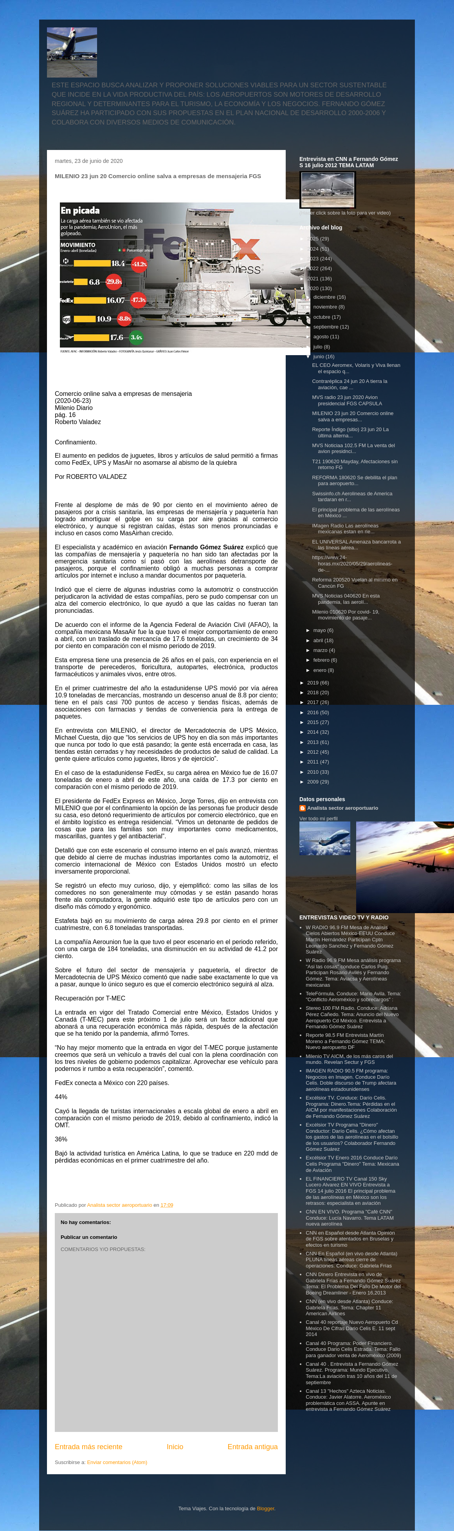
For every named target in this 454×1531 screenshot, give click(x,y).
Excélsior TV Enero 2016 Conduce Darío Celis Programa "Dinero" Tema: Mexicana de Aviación (352, 1164)
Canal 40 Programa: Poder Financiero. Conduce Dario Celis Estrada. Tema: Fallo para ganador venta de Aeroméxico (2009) (353, 1349)
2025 (313, 239)
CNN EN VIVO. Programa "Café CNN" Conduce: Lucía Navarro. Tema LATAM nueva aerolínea (350, 1218)
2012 (313, 752)
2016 (313, 712)
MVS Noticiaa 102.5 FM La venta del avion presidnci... (353, 448)
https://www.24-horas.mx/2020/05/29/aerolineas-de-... (352, 563)
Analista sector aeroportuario (342, 808)
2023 (313, 259)
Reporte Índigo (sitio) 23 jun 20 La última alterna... (350, 432)
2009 (313, 782)
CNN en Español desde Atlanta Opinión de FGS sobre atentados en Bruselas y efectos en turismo (350, 1239)
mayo (320, 630)
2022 (313, 268)
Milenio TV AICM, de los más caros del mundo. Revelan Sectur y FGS (349, 1059)
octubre (322, 317)
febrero (322, 660)
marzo (321, 650)
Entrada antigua (253, 1447)
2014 (313, 732)
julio (318, 347)
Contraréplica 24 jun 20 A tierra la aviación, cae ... (349, 384)
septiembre (326, 327)
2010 (313, 772)
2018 (313, 692)
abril (318, 640)
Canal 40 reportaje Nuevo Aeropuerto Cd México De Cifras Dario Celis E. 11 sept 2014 (352, 1328)
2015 (313, 722)
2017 (313, 702)
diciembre (325, 297)
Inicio (175, 1447)
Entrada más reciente (89, 1447)
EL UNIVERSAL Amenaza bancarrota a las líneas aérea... (356, 545)
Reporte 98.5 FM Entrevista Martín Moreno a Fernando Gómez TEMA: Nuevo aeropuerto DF (345, 1041)
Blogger (265, 1508)
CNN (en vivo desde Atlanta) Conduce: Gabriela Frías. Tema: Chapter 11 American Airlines (349, 1307)
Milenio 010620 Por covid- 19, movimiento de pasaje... (345, 615)
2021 (313, 279)
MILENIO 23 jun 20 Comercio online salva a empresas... (352, 416)
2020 (313, 288)
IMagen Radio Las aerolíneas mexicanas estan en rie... (345, 529)
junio (319, 356)
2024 (313, 249)
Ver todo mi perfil (318, 818)
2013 (313, 742)
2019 (313, 683)
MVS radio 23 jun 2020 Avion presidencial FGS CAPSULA (347, 400)
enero (320, 670)
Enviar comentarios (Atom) (117, 1462)
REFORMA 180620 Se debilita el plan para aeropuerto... (354, 481)
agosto (321, 336)
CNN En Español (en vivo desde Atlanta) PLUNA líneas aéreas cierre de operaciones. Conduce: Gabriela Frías (351, 1260)
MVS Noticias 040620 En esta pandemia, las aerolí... (346, 599)
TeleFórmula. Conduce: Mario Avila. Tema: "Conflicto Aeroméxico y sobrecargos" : (353, 997)
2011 (313, 762)
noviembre (326, 307)
